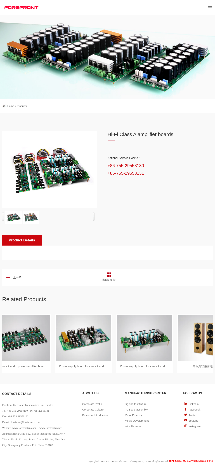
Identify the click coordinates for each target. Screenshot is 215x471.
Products (22, 106)
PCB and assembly (136, 409)
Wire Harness (133, 426)
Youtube (194, 420)
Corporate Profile (92, 403)
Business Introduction (95, 415)
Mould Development (137, 420)
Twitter (193, 415)
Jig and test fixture (136, 403)
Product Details (22, 240)
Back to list (109, 279)
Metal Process (133, 415)
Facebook (194, 409)
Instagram (195, 426)
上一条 (17, 277)
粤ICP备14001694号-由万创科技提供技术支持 (191, 461)
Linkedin (194, 403)
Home (10, 106)
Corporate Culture (92, 409)
